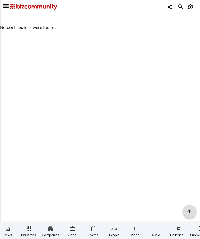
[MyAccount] (191, 7)
